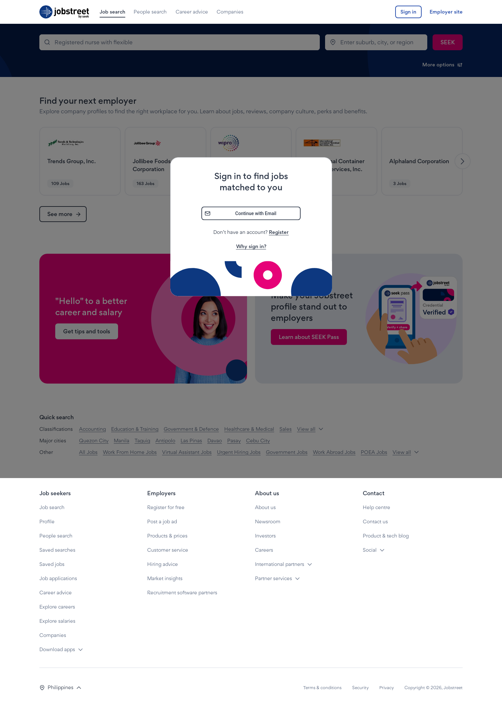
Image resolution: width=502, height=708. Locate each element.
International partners (279, 564)
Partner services (273, 578)
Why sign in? (251, 246)
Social (370, 550)
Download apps (57, 649)
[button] (60, 687)
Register (279, 232)
